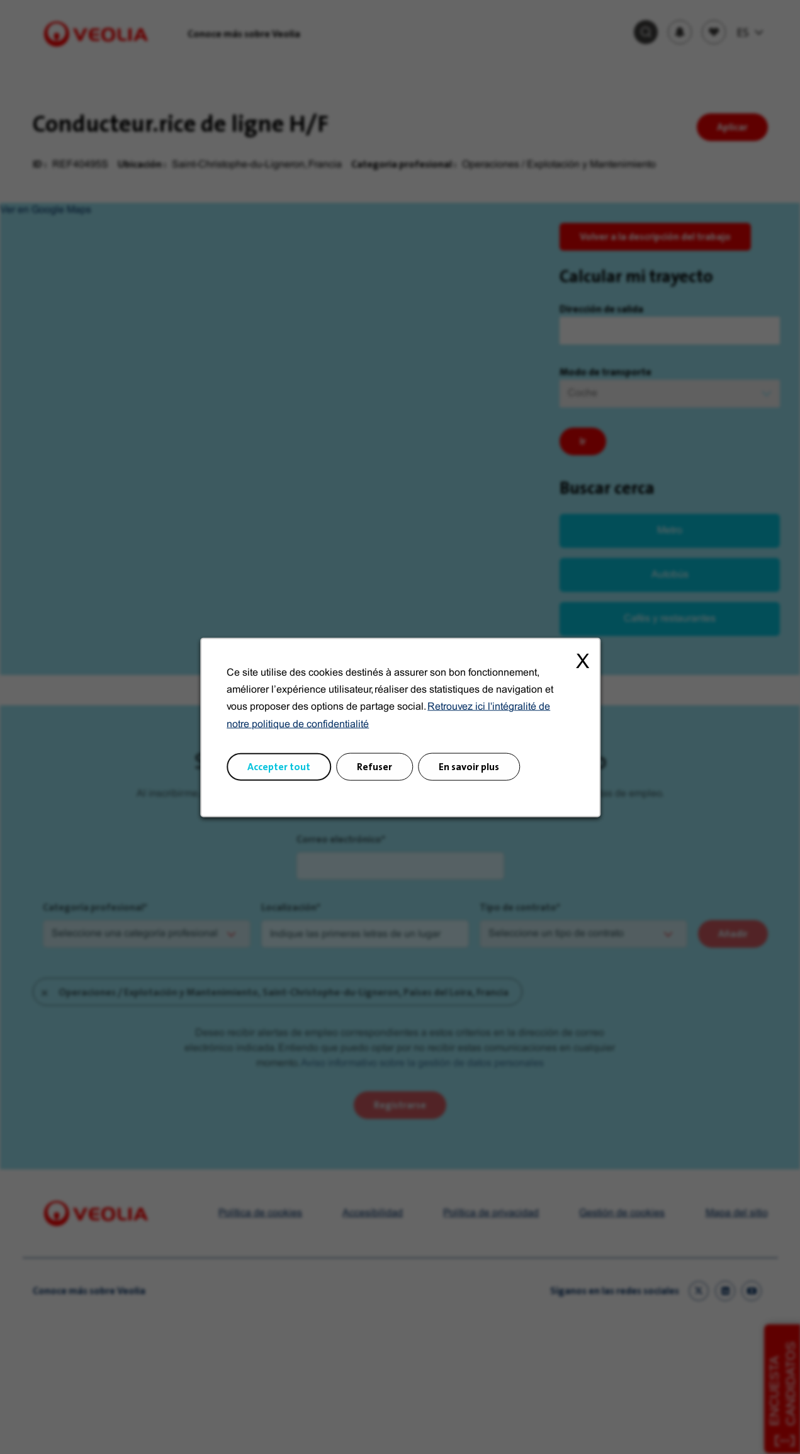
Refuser (374, 766)
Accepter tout (278, 766)
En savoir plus (469, 766)
